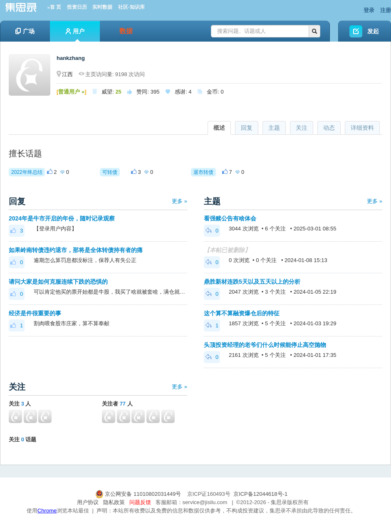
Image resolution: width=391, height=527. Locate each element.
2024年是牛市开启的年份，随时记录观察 (62, 218)
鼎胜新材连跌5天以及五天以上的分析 (252, 281)
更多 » (179, 201)
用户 (75, 35)
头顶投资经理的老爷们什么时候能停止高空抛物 (265, 344)
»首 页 (54, 7)
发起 (373, 31)
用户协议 (88, 502)
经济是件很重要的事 (35, 313)
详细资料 (362, 127)
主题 (274, 127)
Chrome (47, 510)
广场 (25, 31)
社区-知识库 (131, 7)
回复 (246, 127)
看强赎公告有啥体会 (230, 218)
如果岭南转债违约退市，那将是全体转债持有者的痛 (76, 250)
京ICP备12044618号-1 (260, 494)
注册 (385, 10)
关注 (301, 127)
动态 (329, 127)
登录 (369, 10)
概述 (219, 127)
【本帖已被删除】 (227, 250)
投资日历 (77, 7)
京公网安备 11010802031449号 (139, 494)
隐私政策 (114, 502)
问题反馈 (140, 502)
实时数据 (102, 7)
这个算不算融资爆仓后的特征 (242, 313)
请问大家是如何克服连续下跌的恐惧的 (58, 281)
